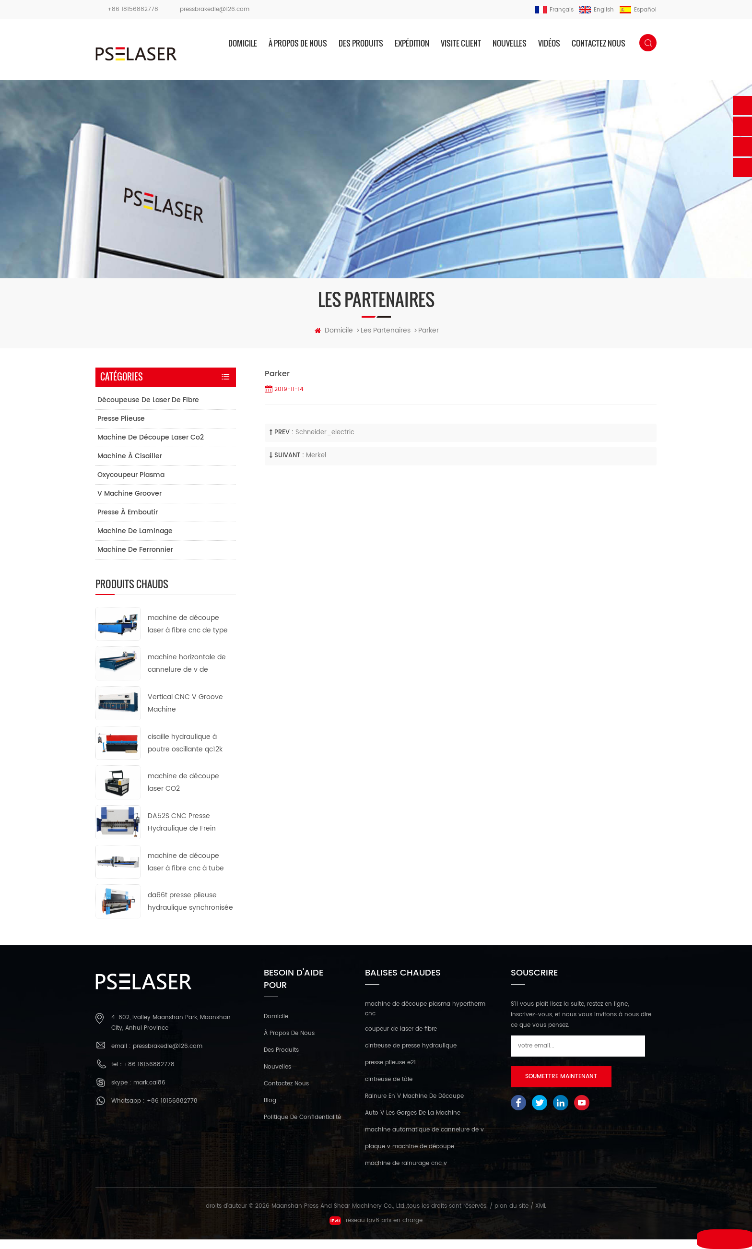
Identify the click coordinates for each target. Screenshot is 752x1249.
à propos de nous (298, 43)
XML (540, 1215)
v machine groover (129, 502)
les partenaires (386, 339)
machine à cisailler (129, 465)
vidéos (549, 43)
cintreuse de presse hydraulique (411, 1055)
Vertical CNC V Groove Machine (185, 713)
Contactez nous (598, 43)
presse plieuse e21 (390, 1072)
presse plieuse (121, 427)
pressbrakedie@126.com (214, 9)
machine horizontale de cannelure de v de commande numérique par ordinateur (187, 673)
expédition (412, 43)
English (596, 9)
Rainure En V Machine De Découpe (414, 1105)
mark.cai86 (149, 1092)
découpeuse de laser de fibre (148, 409)
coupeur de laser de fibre (401, 1038)
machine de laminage (135, 540)
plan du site (511, 1215)
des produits (361, 43)
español (638, 9)
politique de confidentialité (302, 1126)
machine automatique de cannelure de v (424, 1139)
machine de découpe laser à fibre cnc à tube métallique (186, 872)
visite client (461, 43)
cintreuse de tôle (388, 1089)
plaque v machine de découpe (409, 1156)
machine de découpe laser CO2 (183, 792)
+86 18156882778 (132, 9)
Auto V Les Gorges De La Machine (412, 1122)
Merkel (316, 465)
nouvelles (510, 43)
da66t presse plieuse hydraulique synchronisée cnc (190, 911)
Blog (270, 1109)
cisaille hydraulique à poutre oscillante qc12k (185, 752)
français (554, 9)
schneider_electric (324, 442)
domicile (242, 43)
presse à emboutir (127, 521)
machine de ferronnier (135, 558)
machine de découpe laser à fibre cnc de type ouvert (188, 633)
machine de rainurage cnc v (406, 1173)
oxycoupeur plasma (130, 483)
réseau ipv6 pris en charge (376, 1230)
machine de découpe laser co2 (150, 446)
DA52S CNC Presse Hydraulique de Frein (182, 832)
